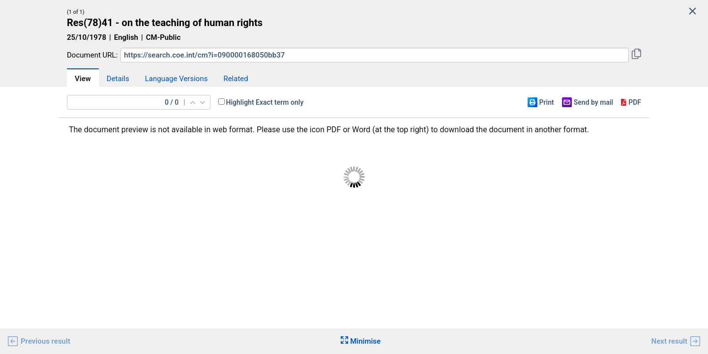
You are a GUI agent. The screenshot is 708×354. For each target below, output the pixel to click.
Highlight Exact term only (265, 102)
